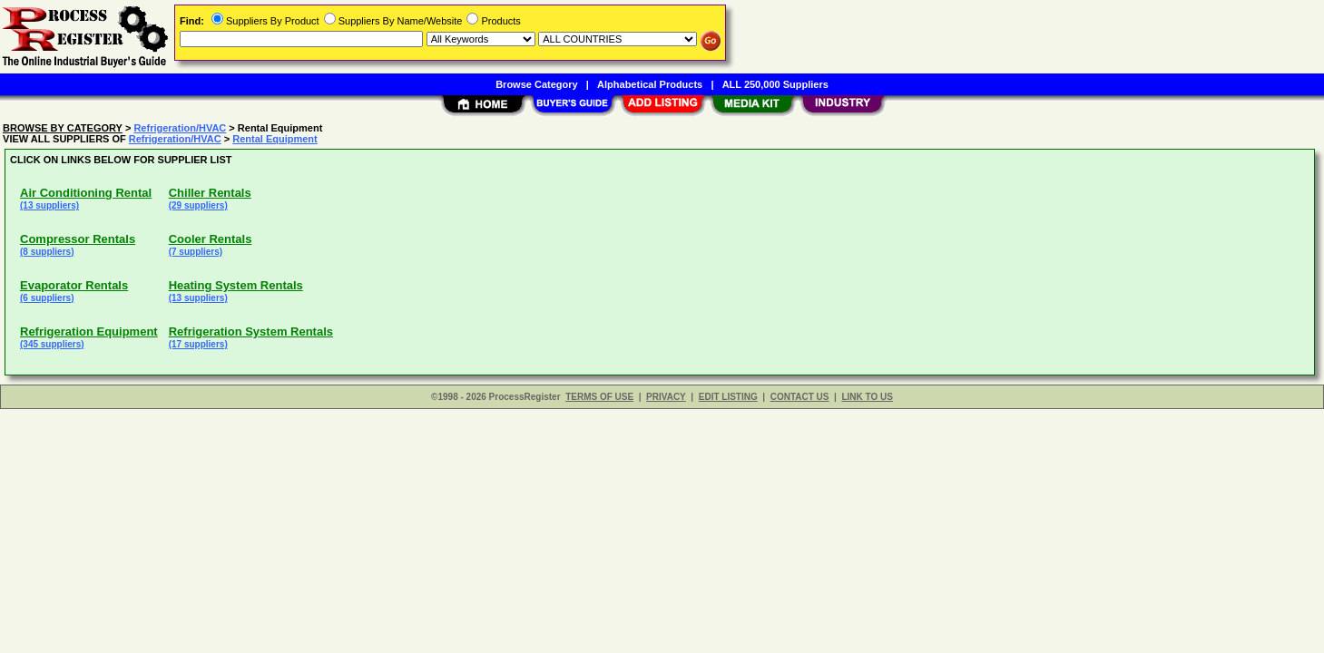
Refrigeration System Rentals (251, 331)
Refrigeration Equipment (89, 331)
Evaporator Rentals (74, 285)
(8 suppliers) (47, 252)
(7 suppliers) (195, 252)
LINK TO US (866, 397)
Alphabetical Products (649, 84)
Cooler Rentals (210, 239)
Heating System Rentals (236, 285)
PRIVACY (666, 397)
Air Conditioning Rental (86, 193)
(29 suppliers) (198, 205)
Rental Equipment (275, 138)
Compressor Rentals (77, 239)
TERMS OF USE (599, 397)
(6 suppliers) (47, 298)
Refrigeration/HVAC (179, 127)
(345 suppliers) (52, 344)
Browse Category (536, 84)
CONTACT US (799, 397)
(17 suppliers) (198, 344)
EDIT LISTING (728, 397)
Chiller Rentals (210, 193)
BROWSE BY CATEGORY (63, 127)
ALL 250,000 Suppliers (775, 84)
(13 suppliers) (49, 205)
